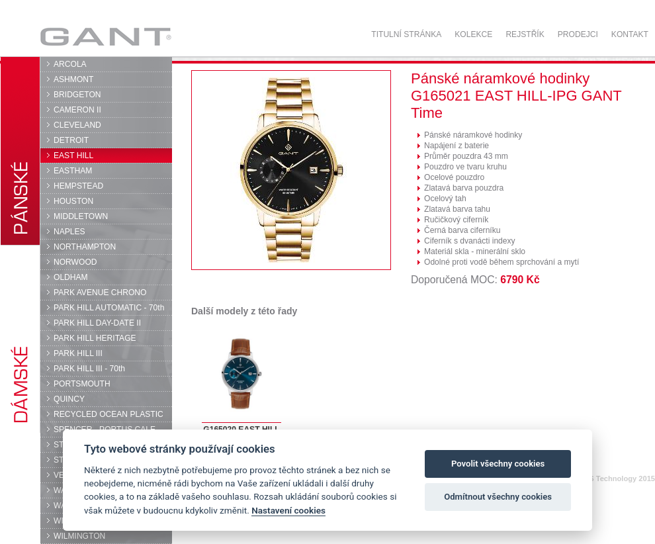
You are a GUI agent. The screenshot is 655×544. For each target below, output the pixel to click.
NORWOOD (75, 262)
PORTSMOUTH (82, 383)
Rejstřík (524, 34)
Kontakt (629, 34)
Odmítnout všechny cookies (498, 497)
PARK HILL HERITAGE (95, 338)
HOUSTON (73, 201)
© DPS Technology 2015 (613, 478)
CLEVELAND (77, 125)
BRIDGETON (77, 94)
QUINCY (69, 399)
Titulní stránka (406, 34)
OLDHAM (71, 277)
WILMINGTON (79, 536)
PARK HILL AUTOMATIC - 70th (109, 307)
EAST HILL (73, 155)
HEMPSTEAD (78, 186)
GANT (105, 36)
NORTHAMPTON (85, 246)
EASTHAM (73, 170)
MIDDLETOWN (81, 216)
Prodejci (578, 34)
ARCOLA (70, 64)
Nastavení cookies (288, 510)
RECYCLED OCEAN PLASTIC (108, 414)
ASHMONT (73, 79)
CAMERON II (77, 109)
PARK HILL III (78, 353)
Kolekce (473, 34)
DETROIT (71, 140)
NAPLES (69, 231)
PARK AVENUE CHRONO (100, 292)
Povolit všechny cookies (498, 464)
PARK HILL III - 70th (89, 368)
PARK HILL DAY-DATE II (97, 323)
